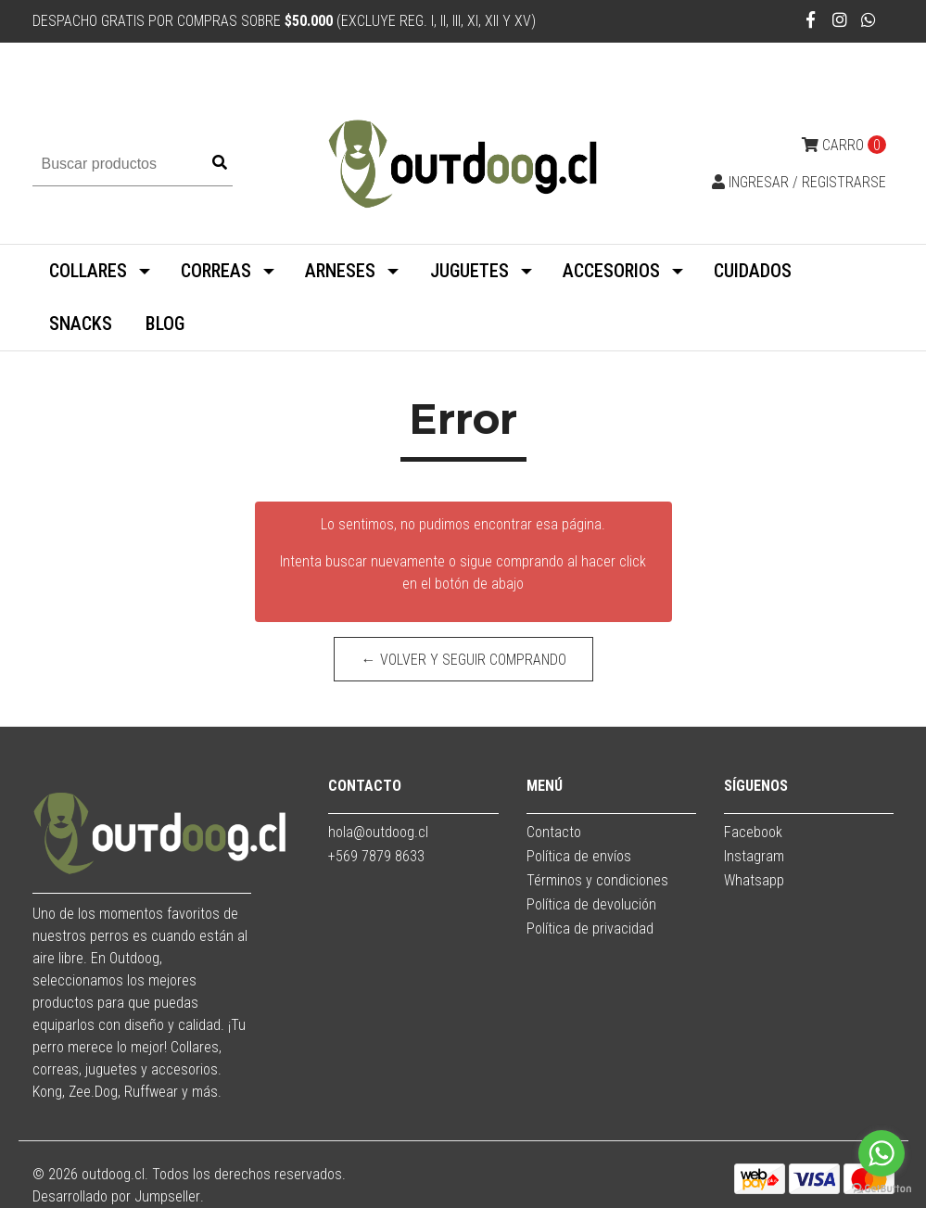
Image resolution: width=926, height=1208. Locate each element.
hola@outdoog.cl (378, 832)
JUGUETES (469, 271)
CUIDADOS (753, 271)
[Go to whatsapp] (881, 1153)
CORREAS (216, 271)
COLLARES (88, 271)
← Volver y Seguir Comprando (463, 659)
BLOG (165, 323)
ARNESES (340, 271)
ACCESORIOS (611, 271)
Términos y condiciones (597, 880)
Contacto (553, 832)
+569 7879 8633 (376, 856)
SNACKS (80, 323)
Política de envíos (578, 856)
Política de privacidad (589, 928)
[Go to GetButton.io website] (881, 1189)
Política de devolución (591, 904)
